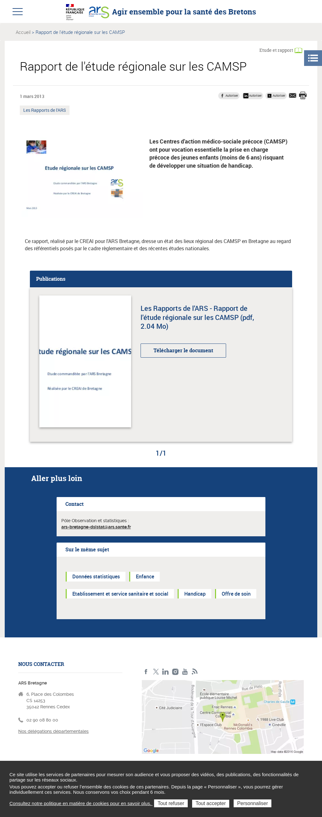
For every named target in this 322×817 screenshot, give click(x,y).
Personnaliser (252, 803)
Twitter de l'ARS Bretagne (156, 671)
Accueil (23, 32)
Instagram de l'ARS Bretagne (175, 671)
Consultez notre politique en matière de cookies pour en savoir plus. (81, 803)
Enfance (145, 576)
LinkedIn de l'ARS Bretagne (165, 671)
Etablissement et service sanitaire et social (120, 593)
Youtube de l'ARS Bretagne (185, 671)
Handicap (195, 593)
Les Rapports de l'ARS (44, 111)
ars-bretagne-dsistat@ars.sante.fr (96, 526)
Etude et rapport (276, 50)
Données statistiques (96, 576)
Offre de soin (236, 593)
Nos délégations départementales (53, 731)
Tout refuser (171, 803)
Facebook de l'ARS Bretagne (146, 671)
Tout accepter (211, 803)
